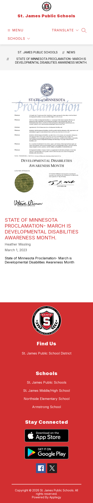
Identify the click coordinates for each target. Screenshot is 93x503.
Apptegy (55, 497)
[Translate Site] (65, 30)
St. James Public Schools (38, 52)
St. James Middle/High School (46, 391)
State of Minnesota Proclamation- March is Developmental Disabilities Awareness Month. (51, 60)
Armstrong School (46, 407)
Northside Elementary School (46, 399)
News (71, 52)
